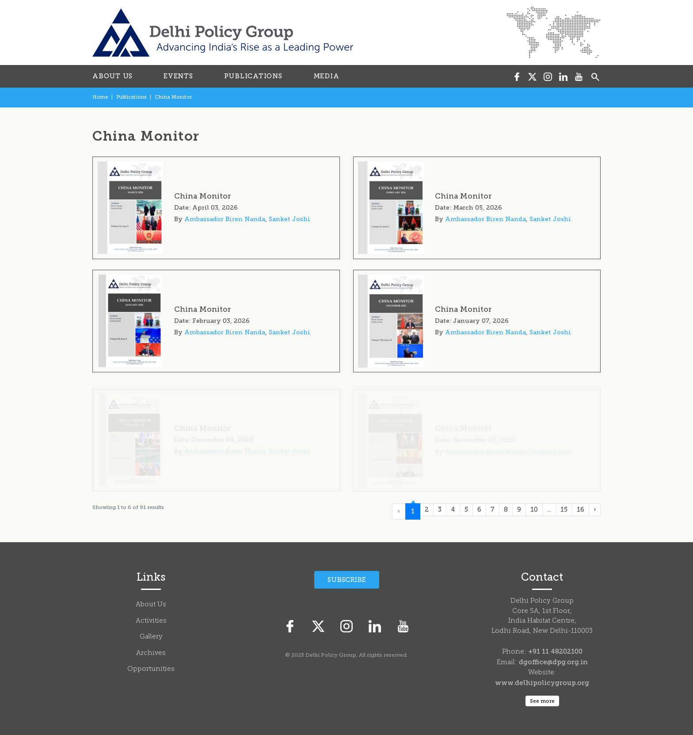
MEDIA (326, 76)
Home (100, 97)
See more (542, 701)
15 (563, 509)
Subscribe (346, 580)
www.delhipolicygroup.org (542, 683)
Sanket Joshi (289, 219)
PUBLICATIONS (253, 76)
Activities (151, 621)
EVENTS (178, 76)
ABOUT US (112, 76)
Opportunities (151, 669)
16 (580, 509)
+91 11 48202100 (555, 651)
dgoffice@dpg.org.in (553, 662)
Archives (151, 653)
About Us (151, 604)
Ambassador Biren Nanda (224, 219)
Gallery (151, 637)
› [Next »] (595, 509)
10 (534, 509)
